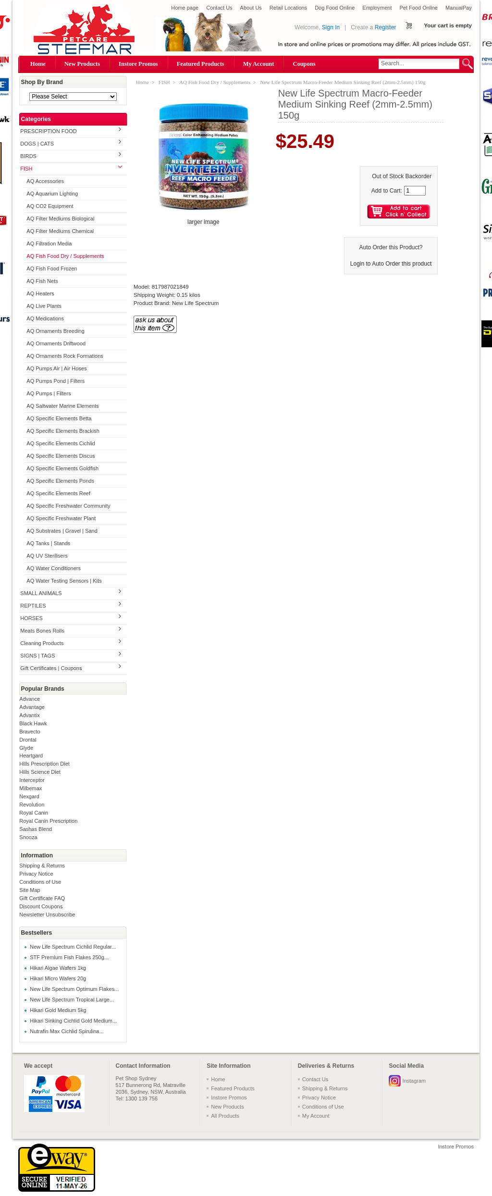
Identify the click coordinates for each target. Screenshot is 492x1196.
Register (385, 27)
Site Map (29, 890)
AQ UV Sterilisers (47, 556)
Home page (184, 8)
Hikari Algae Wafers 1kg (58, 968)
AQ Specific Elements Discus (60, 456)
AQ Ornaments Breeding (55, 331)
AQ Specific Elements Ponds (60, 481)
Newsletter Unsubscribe (47, 914)
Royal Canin (33, 813)
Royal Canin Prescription (48, 821)
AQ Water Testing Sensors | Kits (63, 581)
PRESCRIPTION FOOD (48, 131)
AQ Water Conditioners (53, 568)
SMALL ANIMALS (41, 593)
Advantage (32, 707)
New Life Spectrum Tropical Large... (72, 999)
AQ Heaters (40, 293)
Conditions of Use (40, 882)
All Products (225, 1116)
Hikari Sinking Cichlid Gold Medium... (73, 1021)
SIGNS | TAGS (37, 656)
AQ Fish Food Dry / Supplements (65, 256)
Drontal (27, 740)
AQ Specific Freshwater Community (68, 506)
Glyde (26, 748)
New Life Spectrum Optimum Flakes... (74, 989)
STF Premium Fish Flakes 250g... (69, 957)
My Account (258, 64)
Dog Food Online (335, 8)
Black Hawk (33, 723)
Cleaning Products (41, 643)
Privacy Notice (36, 874)
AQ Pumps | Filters (48, 393)
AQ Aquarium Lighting (52, 193)
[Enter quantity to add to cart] (415, 190)
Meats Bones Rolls (42, 631)
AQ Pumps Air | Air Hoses (56, 368)
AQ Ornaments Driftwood (56, 343)
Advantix (29, 715)
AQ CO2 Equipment (49, 206)
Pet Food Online (418, 8)
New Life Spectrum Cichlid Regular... (73, 947)
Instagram (414, 1081)
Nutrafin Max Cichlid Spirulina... (66, 1031)
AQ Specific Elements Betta (58, 418)
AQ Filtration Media (49, 243)
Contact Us (219, 8)
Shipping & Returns (42, 865)
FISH (26, 168)
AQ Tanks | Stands (48, 543)
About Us (251, 8)
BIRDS (28, 156)
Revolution (31, 804)
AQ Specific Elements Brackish (62, 431)
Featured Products (200, 64)
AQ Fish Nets (42, 281)
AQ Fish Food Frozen (51, 268)
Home (38, 64)
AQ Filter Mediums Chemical (60, 231)
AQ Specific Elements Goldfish (62, 468)
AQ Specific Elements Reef (58, 493)
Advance (29, 699)
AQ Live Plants (44, 306)
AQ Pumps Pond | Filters (55, 381)
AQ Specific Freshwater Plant (61, 518)
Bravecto (29, 731)
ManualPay (458, 8)
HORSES (31, 618)
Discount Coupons (40, 906)
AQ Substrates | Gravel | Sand (62, 531)
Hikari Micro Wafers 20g (58, 978)
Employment (377, 8)
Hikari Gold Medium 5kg (58, 1010)
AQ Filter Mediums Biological (60, 218)
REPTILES (33, 606)
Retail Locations (288, 8)
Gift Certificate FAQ (42, 898)
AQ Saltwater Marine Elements (62, 406)
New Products (82, 64)
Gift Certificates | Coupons (51, 668)
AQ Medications (45, 318)
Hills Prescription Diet (44, 764)
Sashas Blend (35, 829)
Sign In (331, 27)
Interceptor (32, 780)
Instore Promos (138, 64)
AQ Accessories (45, 181)
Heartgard (31, 755)
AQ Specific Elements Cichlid (60, 443)
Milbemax (30, 788)
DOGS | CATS (37, 143)
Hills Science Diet (40, 772)
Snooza (28, 837)
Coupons (304, 64)
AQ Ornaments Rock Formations (64, 356)
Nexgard (29, 796)
